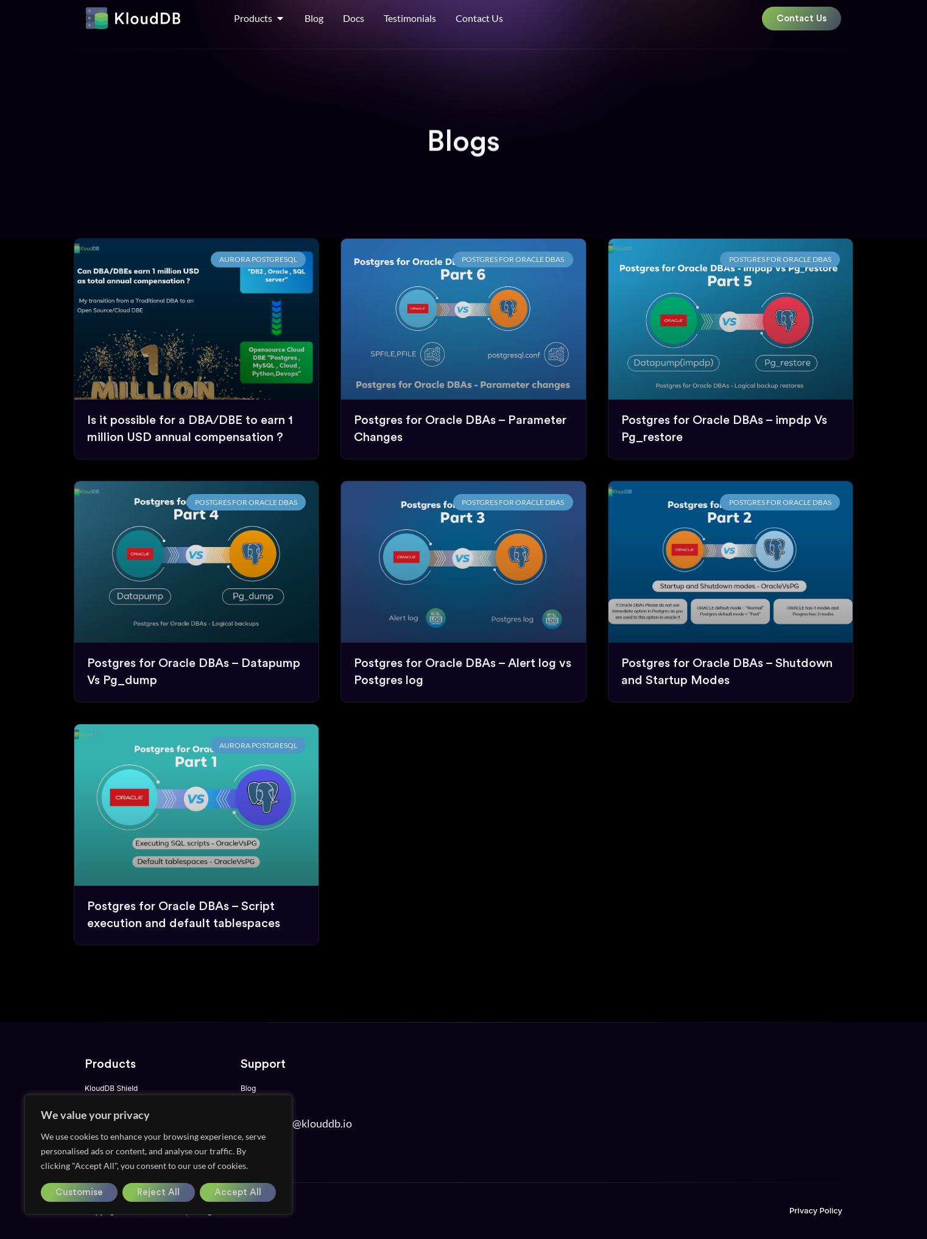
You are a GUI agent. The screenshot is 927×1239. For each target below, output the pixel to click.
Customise (79, 1192)
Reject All (158, 1192)
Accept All (237, 1192)
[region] (158, 1155)
